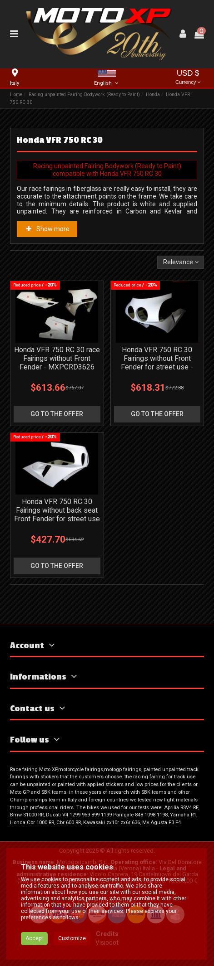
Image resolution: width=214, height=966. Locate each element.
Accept (34, 938)
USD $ (188, 78)
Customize (72, 938)
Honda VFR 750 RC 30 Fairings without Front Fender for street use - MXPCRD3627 (157, 362)
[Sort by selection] (180, 262)
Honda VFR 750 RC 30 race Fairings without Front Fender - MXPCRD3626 (57, 358)
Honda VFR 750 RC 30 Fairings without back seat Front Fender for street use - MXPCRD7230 (57, 514)
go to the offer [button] (56, 413)
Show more (47, 229)
